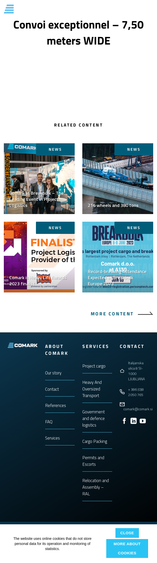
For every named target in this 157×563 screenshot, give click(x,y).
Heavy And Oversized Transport (92, 389)
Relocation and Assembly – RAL (95, 487)
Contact (52, 389)
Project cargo (94, 366)
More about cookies (127, 548)
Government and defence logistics (93, 418)
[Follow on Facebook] (124, 421)
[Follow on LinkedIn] (133, 421)
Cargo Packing (94, 441)
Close (127, 533)
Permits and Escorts (93, 461)
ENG (138, 8)
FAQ (49, 421)
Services (52, 438)
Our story (53, 373)
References (55, 405)
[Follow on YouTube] (143, 421)
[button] (150, 9)
